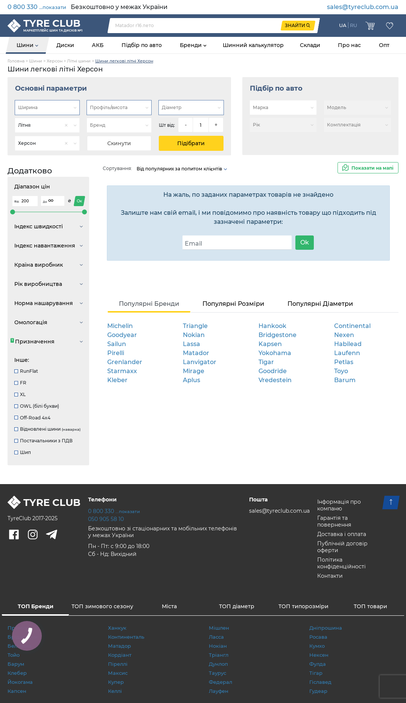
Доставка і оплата (341, 534)
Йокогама (20, 682)
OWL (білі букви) (36, 406)
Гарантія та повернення (334, 521)
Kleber (117, 380)
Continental (352, 325)
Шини (26, 45)
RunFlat (26, 371)
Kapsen (270, 344)
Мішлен (219, 628)
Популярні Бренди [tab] (149, 303)
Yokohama (275, 353)
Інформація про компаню (339, 505)
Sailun (116, 344)
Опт (384, 45)
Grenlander (124, 362)
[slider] (12, 212)
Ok (304, 242)
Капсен (17, 691)
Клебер (17, 673)
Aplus (191, 380)
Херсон (54, 61)
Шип (22, 452)
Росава (318, 637)
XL (20, 394)
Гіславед (320, 682)
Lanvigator (199, 362)
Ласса (216, 637)
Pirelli (115, 353)
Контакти (330, 575)
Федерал (220, 682)
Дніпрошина (325, 628)
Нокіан (218, 646)
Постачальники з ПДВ (43, 440)
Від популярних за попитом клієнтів (182, 169)
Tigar (266, 362)
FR (20, 383)
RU (353, 25)
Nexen (344, 335)
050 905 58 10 (106, 519)
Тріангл (218, 655)
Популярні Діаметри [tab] (320, 303)
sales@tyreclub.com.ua (362, 7)
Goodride (273, 371)
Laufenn (347, 353)
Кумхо (317, 646)
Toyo (341, 371)
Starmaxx (122, 371)
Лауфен (218, 691)
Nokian (194, 335)
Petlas (343, 362)
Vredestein (275, 380)
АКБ (97, 45)
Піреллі (118, 664)
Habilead (348, 344)
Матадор (119, 646)
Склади (310, 45)
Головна (16, 61)
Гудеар (318, 691)
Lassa (191, 344)
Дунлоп (218, 664)
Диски (65, 45)
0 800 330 (37, 7)
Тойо (14, 655)
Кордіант (119, 655)
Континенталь (126, 637)
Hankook (272, 325)
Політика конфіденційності (341, 563)
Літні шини (79, 61)
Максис (118, 673)
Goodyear (122, 335)
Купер (116, 682)
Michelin (120, 325)
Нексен (318, 655)
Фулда (317, 664)
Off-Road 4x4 (32, 418)
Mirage (193, 371)
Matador (196, 353)
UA (343, 25)
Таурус (217, 673)
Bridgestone (278, 335)
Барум (16, 664)
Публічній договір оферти (342, 547)
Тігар (315, 673)
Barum (345, 380)
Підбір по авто (142, 45)
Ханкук (117, 628)
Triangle (195, 325)
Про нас (349, 45)
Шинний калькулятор (253, 45)
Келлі (115, 691)
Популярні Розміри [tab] (233, 303)
